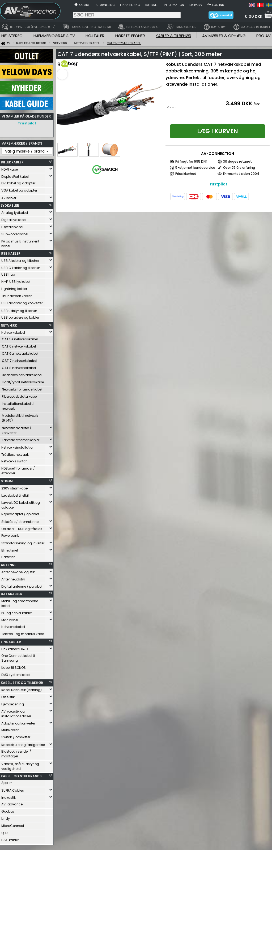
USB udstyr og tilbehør (19, 311)
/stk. (257, 104)
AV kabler (8, 198)
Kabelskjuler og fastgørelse (23, 745)
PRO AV (263, 35)
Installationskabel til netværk (18, 406)
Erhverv (195, 5)
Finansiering (130, 5)
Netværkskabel (13, 332)
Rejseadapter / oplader (20, 514)
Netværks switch (14, 461)
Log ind (218, 5)
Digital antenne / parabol (21, 586)
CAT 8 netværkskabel (19, 368)
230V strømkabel (14, 488)
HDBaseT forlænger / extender (18, 470)
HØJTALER (95, 35)
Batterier (8, 557)
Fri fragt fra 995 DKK (191, 161)
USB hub (8, 274)
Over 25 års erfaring (239, 167)
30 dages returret (237, 161)
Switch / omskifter (15, 737)
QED (4, 833)
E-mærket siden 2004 (241, 173)
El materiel (9, 550)
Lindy (5, 818)
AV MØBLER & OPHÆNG (224, 35)
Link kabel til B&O (14, 649)
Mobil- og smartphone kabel (19, 603)
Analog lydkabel (14, 212)
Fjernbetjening (12, 704)
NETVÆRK (9, 325)
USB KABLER (10, 253)
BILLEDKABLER (12, 162)
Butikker (152, 5)
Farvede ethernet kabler (20, 440)
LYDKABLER (10, 205)
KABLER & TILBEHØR (173, 35)
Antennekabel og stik (18, 572)
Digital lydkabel (13, 220)
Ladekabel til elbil (15, 495)
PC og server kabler (16, 613)
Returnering (105, 5)
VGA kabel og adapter (19, 190)
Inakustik (8, 797)
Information (174, 5)
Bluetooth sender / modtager (16, 753)
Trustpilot (27, 123)
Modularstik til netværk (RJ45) (20, 418)
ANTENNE (8, 565)
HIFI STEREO (12, 35)
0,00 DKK (253, 16)
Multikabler (10, 730)
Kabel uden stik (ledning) (21, 690)
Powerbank (10, 535)
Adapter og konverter (18, 723)
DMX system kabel (15, 674)
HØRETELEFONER (130, 35)
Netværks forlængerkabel (22, 389)
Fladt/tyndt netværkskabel (23, 382)
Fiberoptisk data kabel (19, 396)
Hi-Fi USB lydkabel (15, 281)
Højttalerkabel (12, 227)
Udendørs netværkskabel (22, 375)
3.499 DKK (239, 103)
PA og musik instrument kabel (20, 243)
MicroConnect (12, 825)
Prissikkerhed (185, 173)
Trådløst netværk (15, 454)
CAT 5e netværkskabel (20, 339)
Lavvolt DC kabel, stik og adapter (20, 505)
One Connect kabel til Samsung (18, 658)
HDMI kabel (10, 169)
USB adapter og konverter (21, 303)
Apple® (6, 782)
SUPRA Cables (12, 790)
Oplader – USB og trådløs (21, 529)
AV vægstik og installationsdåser (16, 713)
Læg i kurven (217, 131)
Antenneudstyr (13, 579)
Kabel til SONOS (13, 667)
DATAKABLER (11, 594)
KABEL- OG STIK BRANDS (21, 776)
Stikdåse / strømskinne (20, 521)
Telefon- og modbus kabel (23, 634)
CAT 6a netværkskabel (20, 353)
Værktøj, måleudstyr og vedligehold (20, 766)
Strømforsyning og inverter (22, 543)
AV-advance (12, 804)
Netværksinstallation (18, 447)
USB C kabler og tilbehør (20, 268)
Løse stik (8, 697)
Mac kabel (9, 620)
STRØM (7, 481)
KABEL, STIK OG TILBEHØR (22, 682)
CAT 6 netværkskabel (19, 346)
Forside (84, 5)
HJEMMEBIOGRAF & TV (54, 35)
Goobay (8, 811)
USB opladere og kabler (20, 317)
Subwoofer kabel (14, 234)
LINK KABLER (11, 642)
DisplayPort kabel (15, 176)
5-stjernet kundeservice (195, 167)
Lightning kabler (14, 289)
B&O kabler (10, 840)
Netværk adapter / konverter (16, 430)
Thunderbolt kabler (16, 296)
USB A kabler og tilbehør (20, 260)
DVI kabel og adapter (18, 183)
